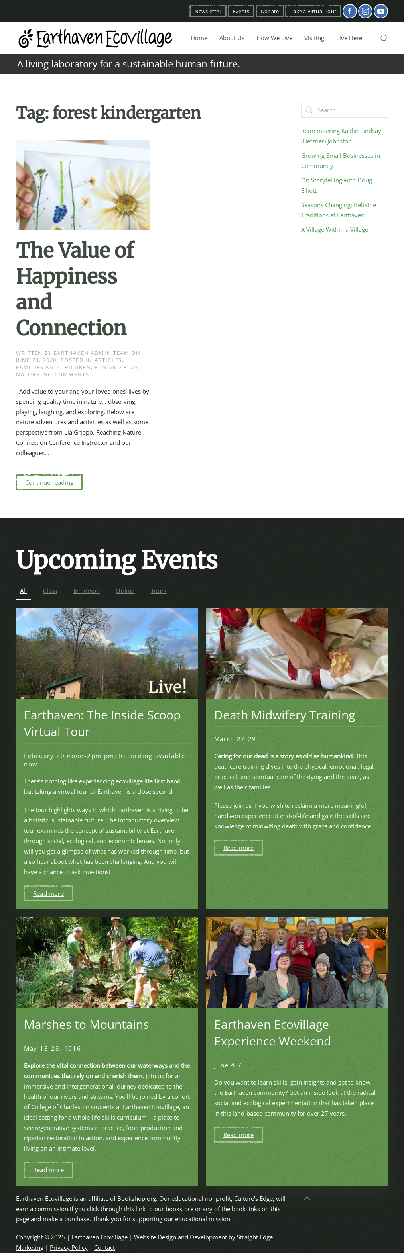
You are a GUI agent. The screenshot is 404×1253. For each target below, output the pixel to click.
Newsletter (208, 11)
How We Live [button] (274, 38)
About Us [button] (231, 38)
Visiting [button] (314, 38)
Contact (104, 1247)
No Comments (66, 374)
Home (199, 38)
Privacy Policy (69, 1247)
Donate (270, 11)
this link (135, 1209)
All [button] (23, 591)
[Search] (344, 110)
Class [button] (50, 591)
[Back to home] (95, 38)
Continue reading (49, 482)
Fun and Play (116, 367)
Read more (48, 893)
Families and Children (53, 367)
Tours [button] (159, 591)
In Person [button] (86, 591)
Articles (108, 360)
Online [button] (125, 591)
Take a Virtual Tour (313, 11)
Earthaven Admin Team (92, 352)
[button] (384, 38)
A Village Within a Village (334, 229)
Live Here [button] (349, 38)
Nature (27, 374)
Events (241, 11)
